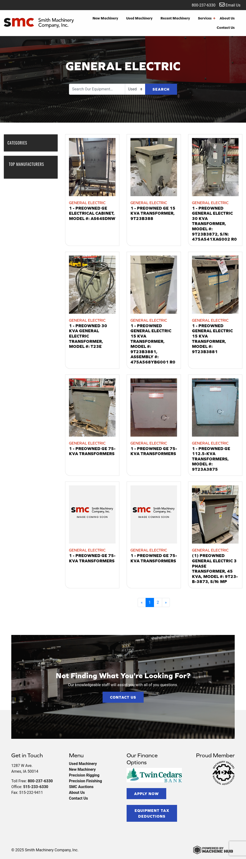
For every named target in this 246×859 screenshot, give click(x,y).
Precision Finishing (85, 781)
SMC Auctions (81, 786)
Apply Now (146, 793)
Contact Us (226, 27)
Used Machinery (139, 18)
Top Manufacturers (26, 166)
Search (161, 89)
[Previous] (142, 602)
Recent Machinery (175, 18)
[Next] (166, 602)
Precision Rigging (84, 775)
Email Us (229, 4)
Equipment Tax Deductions (152, 813)
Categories (19, 143)
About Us (227, 18)
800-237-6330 (200, 4)
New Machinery (105, 18)
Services (206, 18)
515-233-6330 (35, 786)
